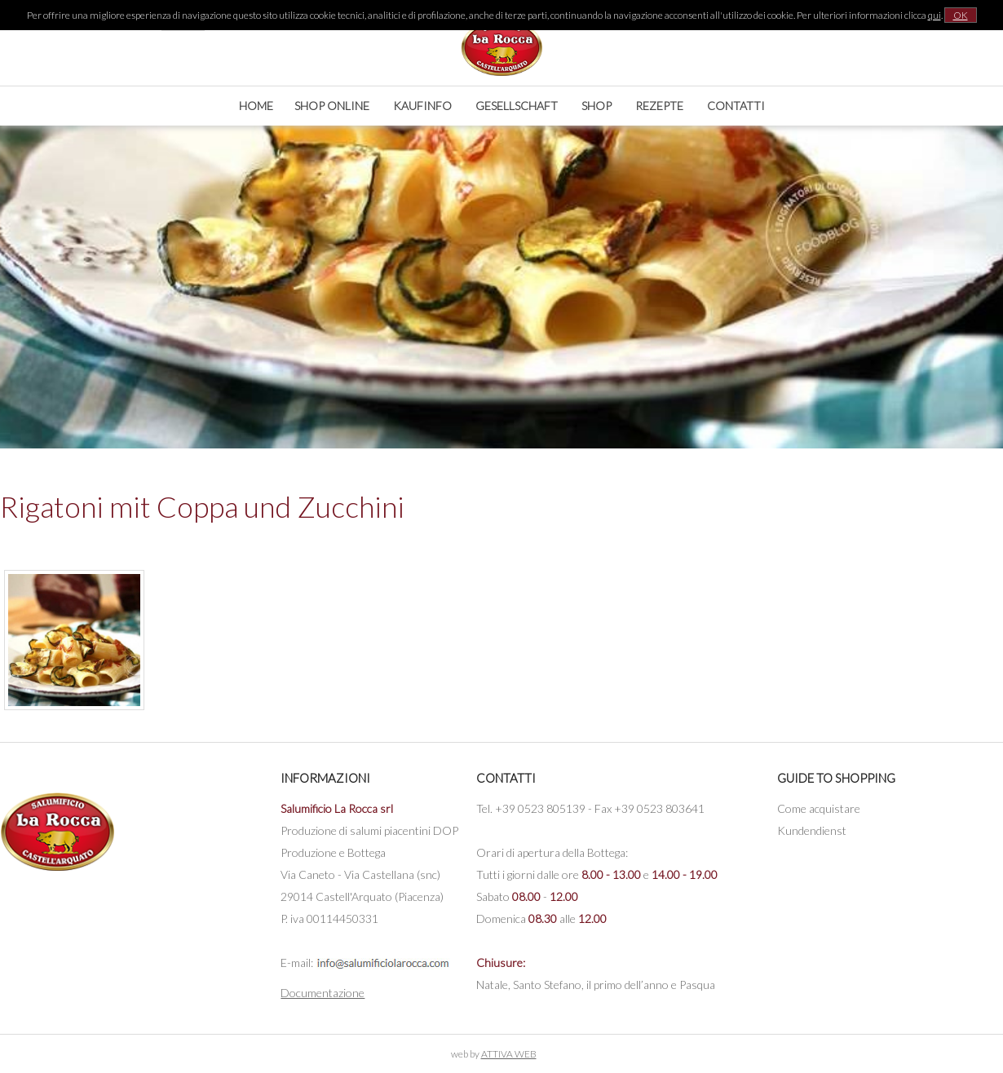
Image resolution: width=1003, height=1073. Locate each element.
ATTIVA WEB (509, 1054)
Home (256, 106)
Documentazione (323, 993)
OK (960, 15)
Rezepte (659, 106)
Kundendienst (811, 830)
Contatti (736, 106)
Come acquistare (818, 808)
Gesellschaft (516, 106)
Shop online (331, 106)
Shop (596, 106)
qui (934, 15)
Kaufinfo (422, 106)
